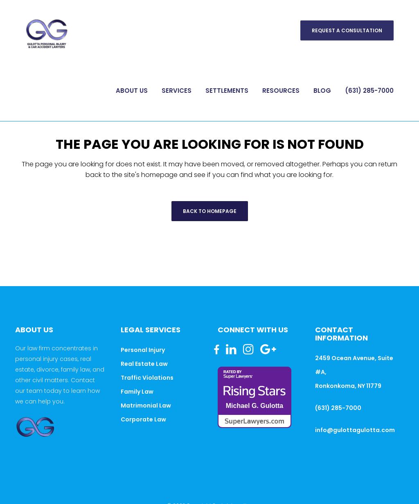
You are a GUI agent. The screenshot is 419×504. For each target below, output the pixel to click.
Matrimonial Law (146, 405)
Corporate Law (143, 419)
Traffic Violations (147, 378)
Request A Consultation (347, 30)
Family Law (137, 392)
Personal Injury (143, 350)
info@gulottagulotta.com (355, 430)
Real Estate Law (144, 364)
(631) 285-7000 (338, 408)
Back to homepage (210, 211)
